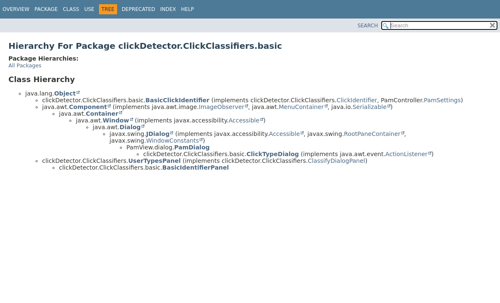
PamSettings (442, 100)
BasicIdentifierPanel (195, 167)
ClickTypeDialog (272, 154)
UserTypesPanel (154, 160)
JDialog (158, 133)
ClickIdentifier (357, 100)
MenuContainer (301, 107)
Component (88, 107)
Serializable (370, 107)
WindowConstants (172, 140)
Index (168, 9)
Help (187, 9)
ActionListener (406, 154)
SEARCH (368, 26)
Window (116, 120)
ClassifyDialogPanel (336, 160)
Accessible (244, 120)
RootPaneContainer (372, 133)
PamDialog (192, 147)
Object (64, 93)
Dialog (130, 127)
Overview (16, 9)
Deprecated (138, 9)
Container (102, 113)
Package (46, 9)
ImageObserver (221, 107)
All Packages (24, 65)
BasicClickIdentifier (177, 100)
